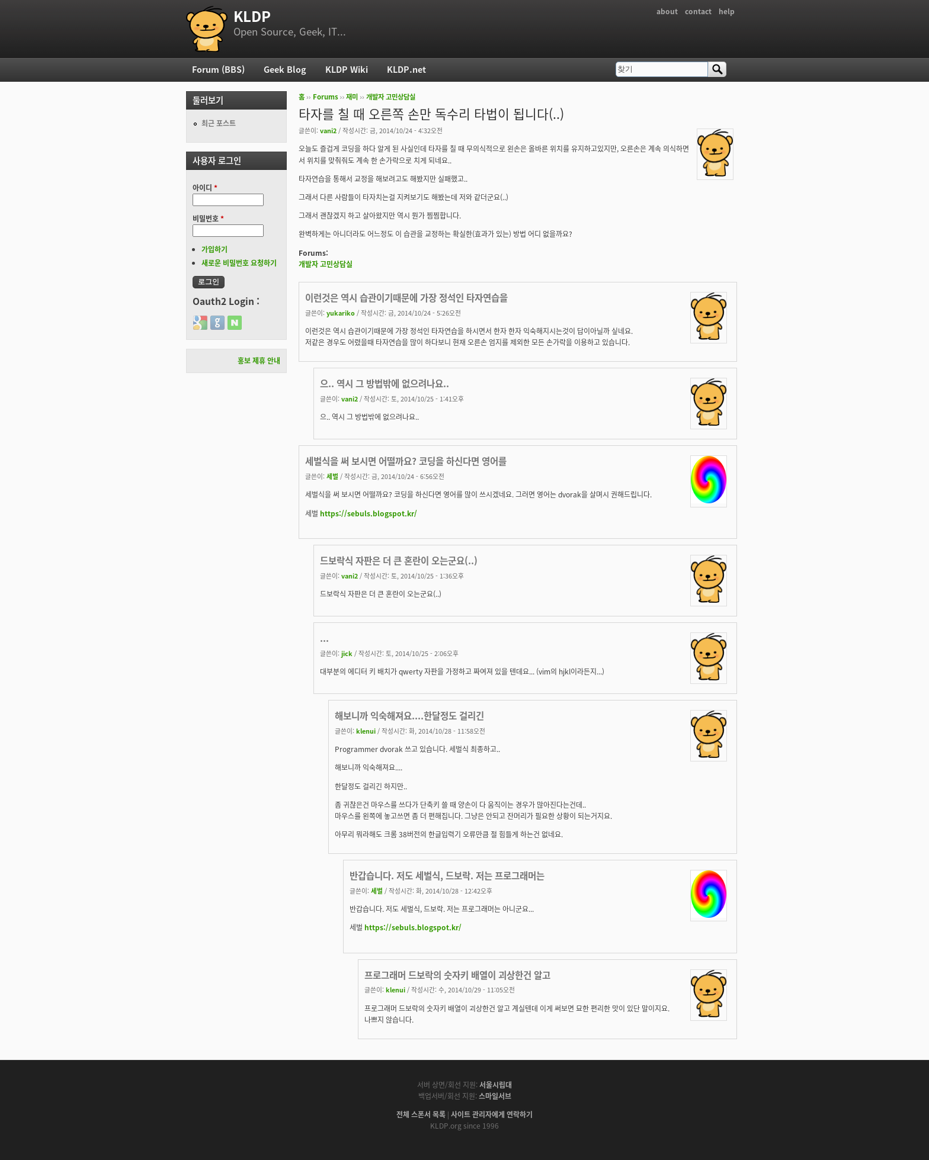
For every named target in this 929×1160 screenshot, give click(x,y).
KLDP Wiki (346, 69)
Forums (325, 97)
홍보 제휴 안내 (259, 360)
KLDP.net (406, 69)
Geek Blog (285, 69)
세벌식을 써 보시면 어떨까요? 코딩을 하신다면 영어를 (406, 461)
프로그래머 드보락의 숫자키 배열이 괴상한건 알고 (457, 975)
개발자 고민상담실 (390, 97)
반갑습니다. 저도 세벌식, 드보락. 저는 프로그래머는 (447, 875)
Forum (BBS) (218, 69)
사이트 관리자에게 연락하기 (492, 1114)
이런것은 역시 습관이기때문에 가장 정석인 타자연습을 (406, 297)
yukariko (340, 312)
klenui (366, 730)
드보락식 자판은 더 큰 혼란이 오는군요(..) (399, 560)
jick (347, 653)
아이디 (205, 187)
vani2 (328, 130)
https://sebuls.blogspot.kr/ (368, 513)
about (667, 11)
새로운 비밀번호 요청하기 (239, 263)
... (324, 638)
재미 (352, 97)
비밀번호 (208, 218)
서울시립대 (495, 1084)
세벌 (332, 476)
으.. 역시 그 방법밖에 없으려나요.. (384, 383)
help (727, 11)
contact (698, 11)
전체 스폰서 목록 (421, 1114)
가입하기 (214, 249)
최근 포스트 (218, 123)
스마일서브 (495, 1096)
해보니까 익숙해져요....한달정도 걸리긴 (409, 715)
